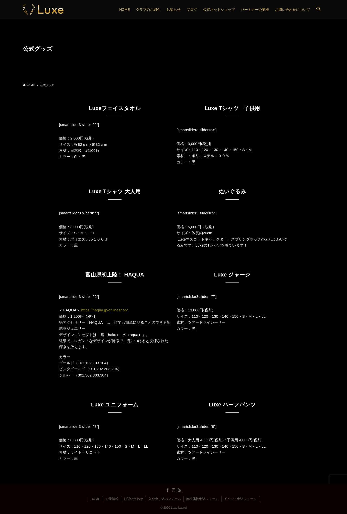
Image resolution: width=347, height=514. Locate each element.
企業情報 (112, 499)
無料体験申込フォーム (202, 499)
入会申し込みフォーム (164, 499)
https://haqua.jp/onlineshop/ (104, 310)
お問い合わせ (133, 499)
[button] (318, 9)
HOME (95, 499)
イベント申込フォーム (240, 499)
